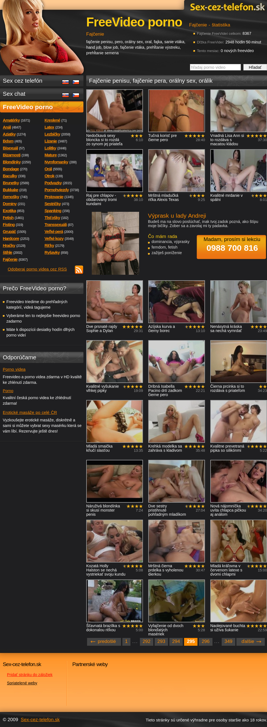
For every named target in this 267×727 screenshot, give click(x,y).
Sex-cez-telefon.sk (226, 6)
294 (176, 641)
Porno (8, 391)
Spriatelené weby (22, 683)
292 (146, 641)
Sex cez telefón (22, 80)
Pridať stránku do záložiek (30, 674)
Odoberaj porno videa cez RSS (37, 269)
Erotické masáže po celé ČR (30, 412)
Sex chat (14, 93)
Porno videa (14, 369)
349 (228, 641)
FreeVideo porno (28, 106)
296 (205, 641)
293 (161, 641)
